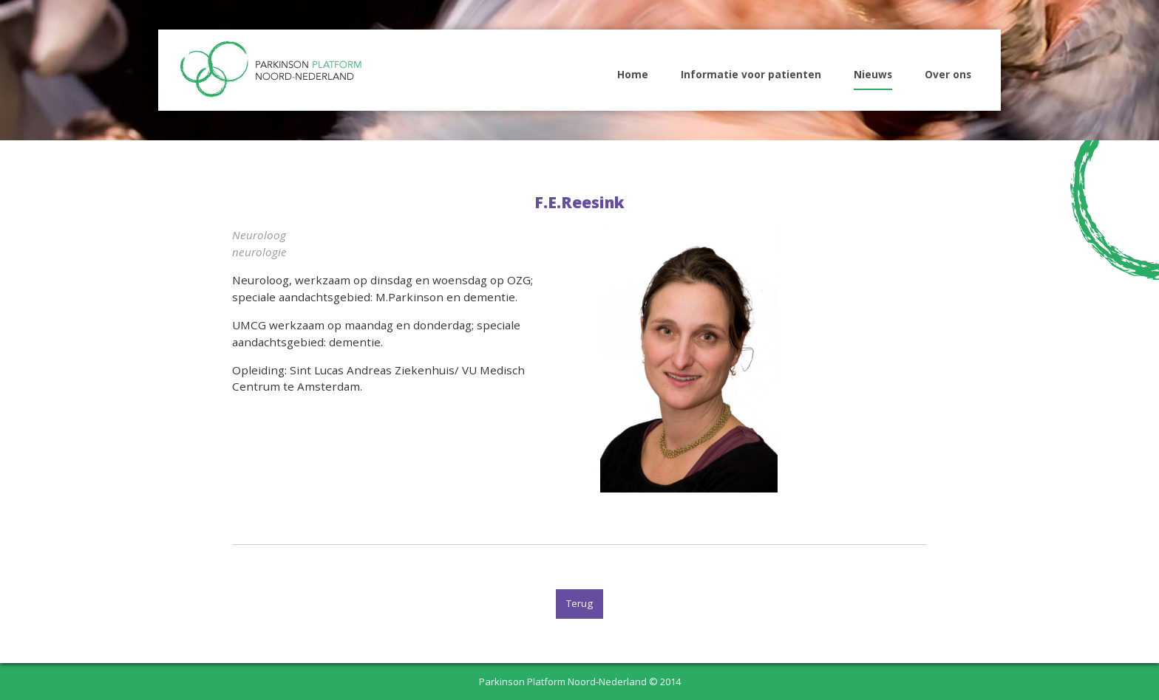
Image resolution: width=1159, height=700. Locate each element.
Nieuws (873, 74)
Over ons (948, 74)
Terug (579, 603)
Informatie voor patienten (751, 74)
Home (632, 74)
